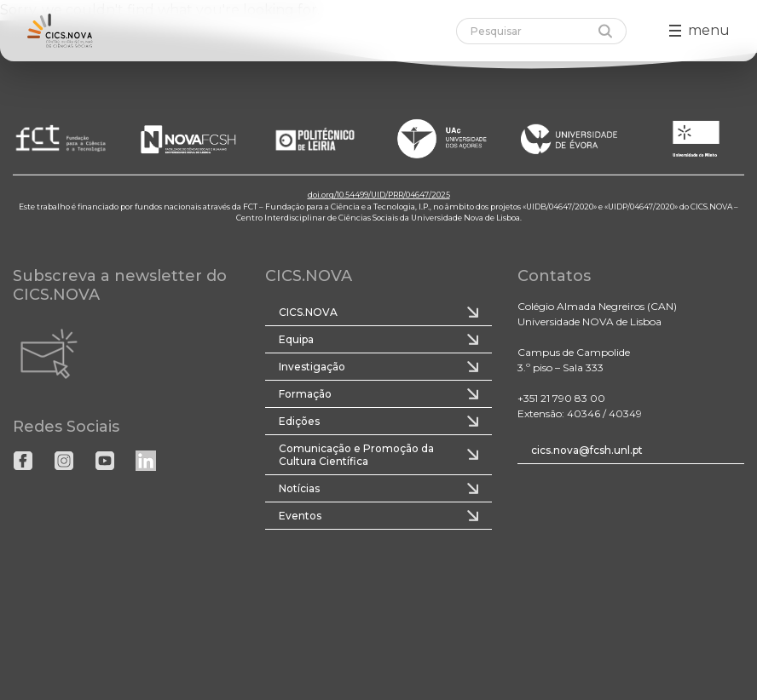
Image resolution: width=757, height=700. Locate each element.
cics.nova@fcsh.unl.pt (587, 450)
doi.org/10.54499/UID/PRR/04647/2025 (379, 194)
